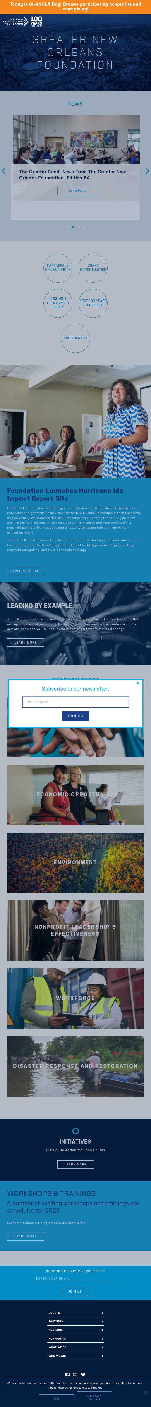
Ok (56, 1398)
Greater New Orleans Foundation (22, 20)
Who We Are (58, 1356)
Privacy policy (94, 1397)
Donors (54, 1313)
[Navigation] (143, 21)
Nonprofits (57, 1339)
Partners (56, 1321)
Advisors (56, 1330)
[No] (145, 1392)
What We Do (58, 1347)
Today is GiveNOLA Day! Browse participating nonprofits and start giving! (75, 7)
